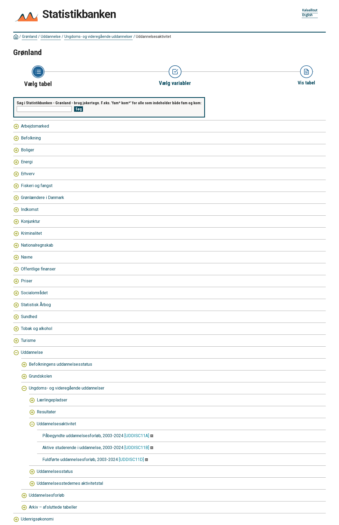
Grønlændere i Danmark (42, 197)
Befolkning (31, 138)
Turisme (28, 340)
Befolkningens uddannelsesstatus (60, 364)
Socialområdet (34, 292)
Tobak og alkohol (36, 328)
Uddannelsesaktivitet (153, 36)
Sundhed (29, 316)
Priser (26, 280)
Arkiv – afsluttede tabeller (53, 507)
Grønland (29, 36)
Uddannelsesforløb (46, 495)
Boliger (27, 149)
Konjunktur (30, 221)
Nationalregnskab (37, 245)
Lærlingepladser (52, 399)
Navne (27, 257)
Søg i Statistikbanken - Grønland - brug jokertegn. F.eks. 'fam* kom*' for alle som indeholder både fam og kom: (109, 103)
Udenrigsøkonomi (37, 519)
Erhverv (28, 173)
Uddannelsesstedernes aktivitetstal (70, 483)
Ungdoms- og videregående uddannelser (98, 36)
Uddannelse (51, 36)
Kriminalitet (31, 233)
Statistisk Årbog (36, 304)
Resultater (46, 411)
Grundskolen (40, 376)
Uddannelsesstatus (55, 471)
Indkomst (29, 209)
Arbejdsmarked (35, 126)
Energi (27, 161)
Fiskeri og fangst (36, 185)
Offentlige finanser (38, 268)
